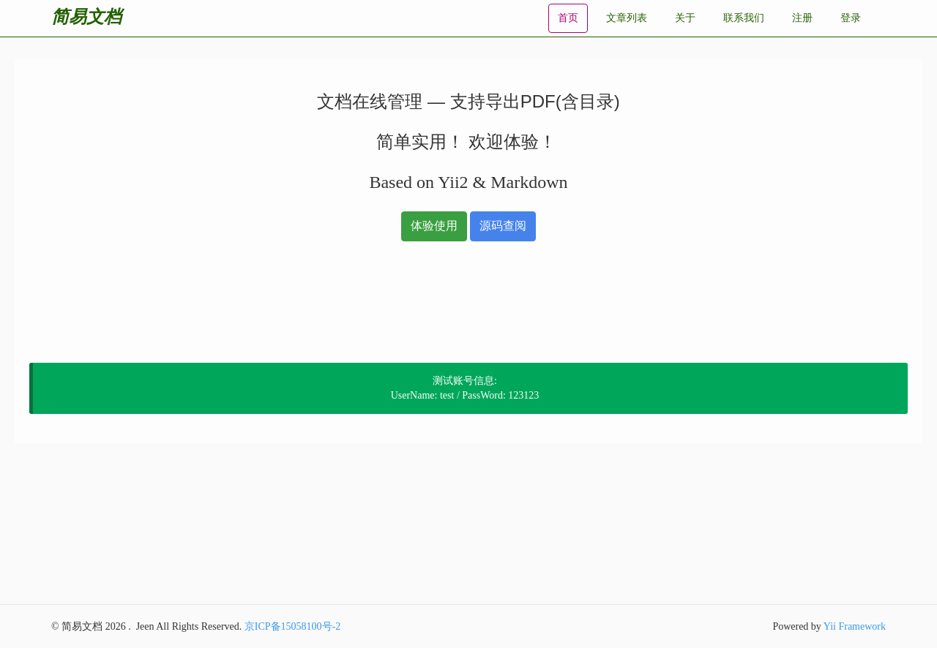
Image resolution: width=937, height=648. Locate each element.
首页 (568, 17)
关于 (685, 17)
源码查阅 (502, 225)
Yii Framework (855, 626)
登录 (850, 17)
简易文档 (86, 16)
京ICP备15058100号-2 (292, 626)
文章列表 (626, 17)
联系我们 (743, 17)
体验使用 (434, 225)
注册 (802, 17)
